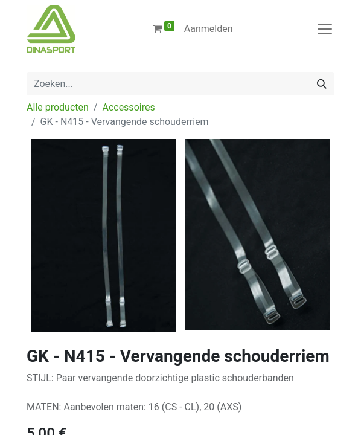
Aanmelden (208, 28)
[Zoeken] (321, 83)
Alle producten (58, 107)
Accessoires (128, 107)
